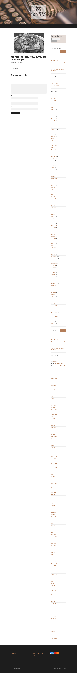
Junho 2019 (53, 243)
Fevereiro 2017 (54, 305)
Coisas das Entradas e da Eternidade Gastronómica (57, 70)
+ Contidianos (53, 78)
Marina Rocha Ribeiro (34, 655)
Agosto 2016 (53, 318)
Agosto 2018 (53, 265)
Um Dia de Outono (54, 60)
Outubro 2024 (53, 102)
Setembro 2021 (54, 183)
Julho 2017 (53, 294)
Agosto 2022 (53, 158)
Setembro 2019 (54, 236)
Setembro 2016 (54, 316)
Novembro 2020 (54, 205)
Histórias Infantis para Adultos (56, 81)
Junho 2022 (53, 162)
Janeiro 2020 (53, 227)
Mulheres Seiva (56, 361)
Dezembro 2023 (54, 122)
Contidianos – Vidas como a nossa (36, 653)
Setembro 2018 (54, 263)
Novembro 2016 (54, 312)
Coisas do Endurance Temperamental (58, 62)
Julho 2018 (53, 267)
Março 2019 (53, 249)
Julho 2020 (53, 214)
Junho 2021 (53, 189)
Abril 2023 (53, 140)
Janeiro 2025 (53, 100)
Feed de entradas (54, 633)
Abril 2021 (53, 194)
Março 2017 (53, 303)
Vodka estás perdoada (55, 85)
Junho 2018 (53, 269)
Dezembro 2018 (54, 256)
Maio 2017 (53, 298)
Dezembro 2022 (54, 149)
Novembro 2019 (54, 232)
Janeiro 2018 (53, 281)
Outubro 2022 (53, 154)
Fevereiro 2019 (54, 252)
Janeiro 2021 (53, 200)
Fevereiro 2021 (54, 198)
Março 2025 (53, 98)
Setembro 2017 (54, 289)
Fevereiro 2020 (54, 225)
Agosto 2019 (53, 238)
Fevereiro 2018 (54, 278)
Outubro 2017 (53, 287)
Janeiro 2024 (53, 120)
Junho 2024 (53, 109)
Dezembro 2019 (54, 229)
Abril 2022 (53, 167)
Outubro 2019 (53, 234)
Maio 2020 (53, 218)
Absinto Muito (17, 668)
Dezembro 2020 (54, 203)
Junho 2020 (53, 216)
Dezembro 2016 (54, 310)
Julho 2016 (53, 321)
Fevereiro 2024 (54, 118)
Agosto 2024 (53, 105)
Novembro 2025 (54, 93)
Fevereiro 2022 (54, 171)
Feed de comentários (55, 635)
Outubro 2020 (53, 207)
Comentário (13, 82)
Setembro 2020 (54, 209)
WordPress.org (54, 638)
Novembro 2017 (54, 285)
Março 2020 (53, 223)
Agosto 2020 (53, 211)
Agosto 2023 (53, 131)
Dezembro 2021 (54, 176)
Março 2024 (53, 116)
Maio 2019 (53, 245)
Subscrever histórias (34, 657)
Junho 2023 (53, 136)
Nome (12, 95)
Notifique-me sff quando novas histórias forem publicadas (57, 36)
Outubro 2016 (53, 314)
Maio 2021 (53, 191)
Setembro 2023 (54, 129)
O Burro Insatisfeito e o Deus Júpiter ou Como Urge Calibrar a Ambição (58, 366)
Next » (43, 68)
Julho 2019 (53, 240)
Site (11, 106)
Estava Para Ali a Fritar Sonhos (56, 67)
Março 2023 (53, 142)
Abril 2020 (53, 220)
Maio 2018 (53, 272)
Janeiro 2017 (53, 307)
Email (12, 101)
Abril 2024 (53, 113)
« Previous (15, 68)
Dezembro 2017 (54, 283)
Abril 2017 (53, 301)
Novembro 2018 (54, 258)
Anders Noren (60, 668)
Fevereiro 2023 (54, 145)
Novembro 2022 (54, 151)
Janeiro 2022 (53, 174)
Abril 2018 (53, 274)
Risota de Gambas (54, 83)
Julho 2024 (53, 107)
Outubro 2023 (53, 127)
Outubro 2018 (53, 261)
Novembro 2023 (54, 125)
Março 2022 (53, 169)
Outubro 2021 (53, 180)
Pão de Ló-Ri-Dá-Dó (59, 363)
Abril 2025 (53, 96)
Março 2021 (53, 196)
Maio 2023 (53, 138)
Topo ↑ (65, 668)
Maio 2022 (53, 165)
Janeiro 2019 (53, 254)
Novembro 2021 (54, 178)
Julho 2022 (53, 160)
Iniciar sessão (53, 631)
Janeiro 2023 (53, 147)
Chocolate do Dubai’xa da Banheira (57, 64)
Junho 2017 (53, 296)
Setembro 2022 (54, 156)
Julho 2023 (53, 134)
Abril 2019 (53, 247)
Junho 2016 (53, 323)
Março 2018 (53, 276)
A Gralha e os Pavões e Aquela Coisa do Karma (58, 358)
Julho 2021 (53, 187)
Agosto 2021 (53, 185)
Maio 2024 (53, 111)
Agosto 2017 (53, 292)
